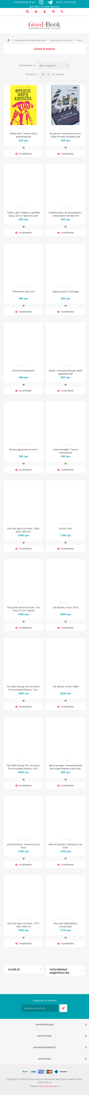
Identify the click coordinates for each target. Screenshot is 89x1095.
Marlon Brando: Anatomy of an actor (65, 846)
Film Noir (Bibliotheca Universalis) (65, 925)
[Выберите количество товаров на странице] (44, 74)
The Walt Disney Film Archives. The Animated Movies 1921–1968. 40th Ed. (23, 689)
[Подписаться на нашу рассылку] (40, 1008)
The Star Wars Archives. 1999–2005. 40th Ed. (23, 530)
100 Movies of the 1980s (65, 686)
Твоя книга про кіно (23, 291)
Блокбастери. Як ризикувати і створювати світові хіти (65, 214)
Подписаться (63, 1008)
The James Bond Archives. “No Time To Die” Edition (23, 609)
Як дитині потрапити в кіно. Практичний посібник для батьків (65, 136)
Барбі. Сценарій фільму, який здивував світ (65, 372)
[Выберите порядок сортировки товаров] (53, 65)
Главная (8, 40)
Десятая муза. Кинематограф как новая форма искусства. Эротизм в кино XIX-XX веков (65, 768)
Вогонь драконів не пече (23, 449)
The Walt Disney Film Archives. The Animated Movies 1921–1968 (23, 768)
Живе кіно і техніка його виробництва (23, 135)
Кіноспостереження (23, 370)
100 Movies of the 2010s (65, 607)
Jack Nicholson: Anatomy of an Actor (23, 846)
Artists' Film (65, 528)
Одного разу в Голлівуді (65, 291)
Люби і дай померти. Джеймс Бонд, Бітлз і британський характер (23, 215)
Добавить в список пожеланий (23, 147)
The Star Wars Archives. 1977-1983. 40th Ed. (23, 925)
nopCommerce (51, 1086)
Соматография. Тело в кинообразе (65, 451)
